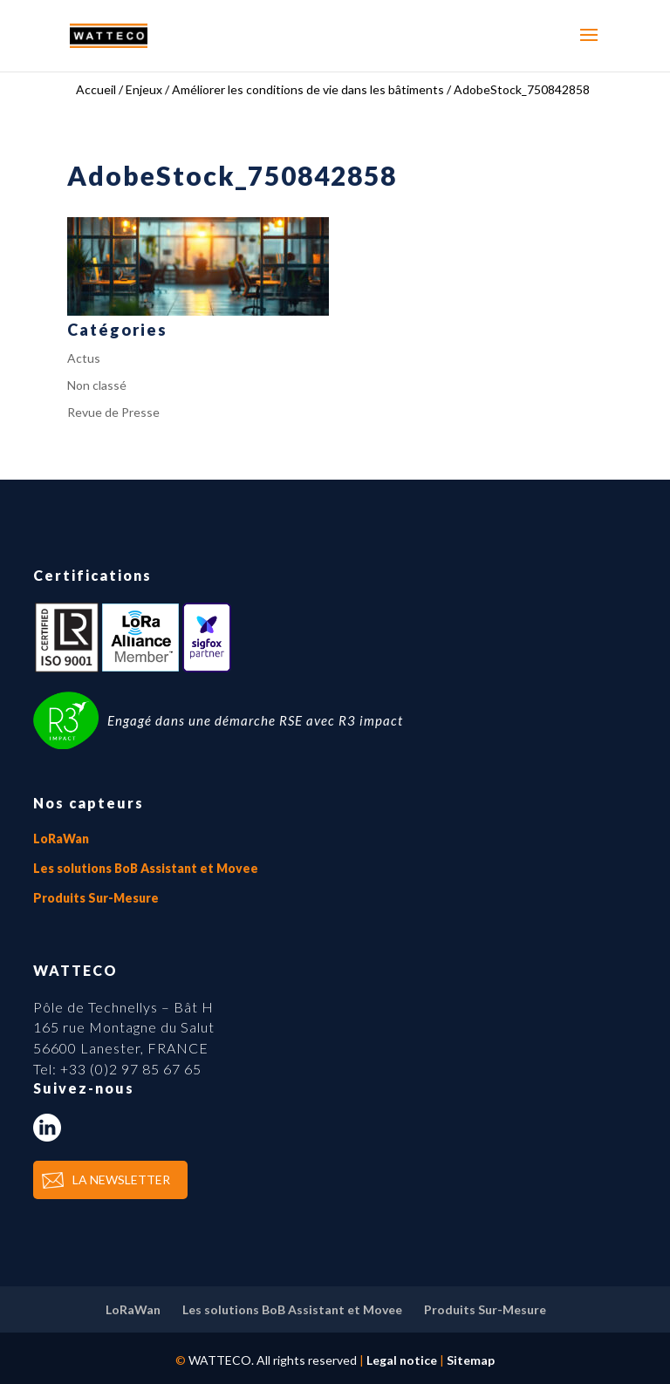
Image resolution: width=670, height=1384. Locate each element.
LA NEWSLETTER (121, 1179)
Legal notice (401, 1360)
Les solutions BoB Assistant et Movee (145, 868)
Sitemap (471, 1360)
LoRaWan (61, 838)
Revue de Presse (113, 412)
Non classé (96, 385)
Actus (83, 358)
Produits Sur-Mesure (96, 897)
